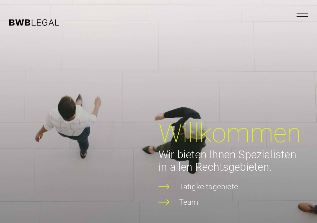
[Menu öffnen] (302, 14)
